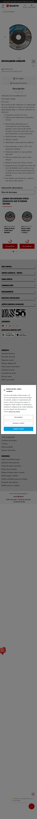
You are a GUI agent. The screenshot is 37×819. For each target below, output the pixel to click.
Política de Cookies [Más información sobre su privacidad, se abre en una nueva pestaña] (14, 411)
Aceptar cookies (18, 429)
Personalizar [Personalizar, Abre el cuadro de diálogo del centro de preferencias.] (18, 417)
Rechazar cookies (18, 423)
